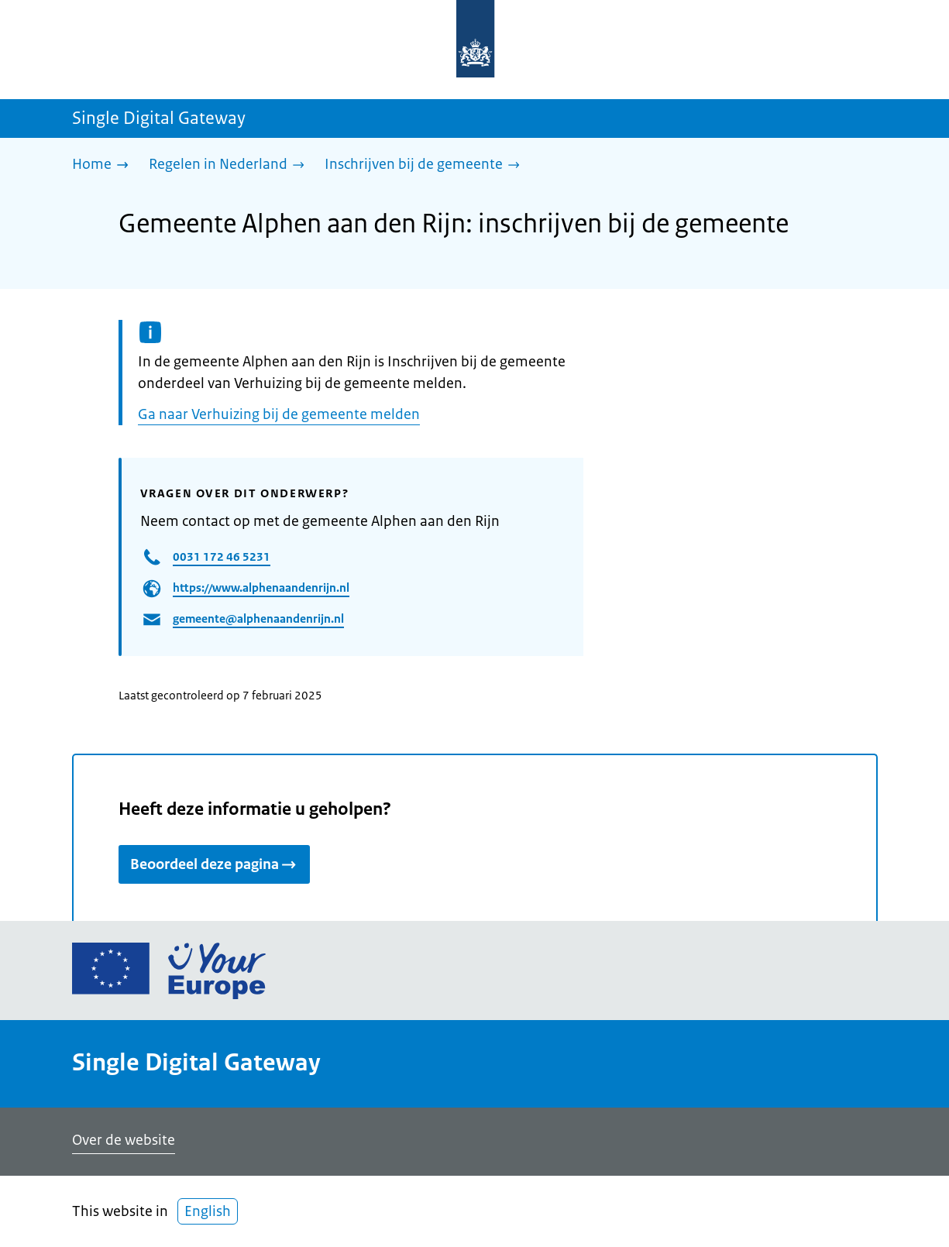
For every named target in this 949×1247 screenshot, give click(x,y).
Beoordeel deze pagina (214, 864)
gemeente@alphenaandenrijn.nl (258, 618)
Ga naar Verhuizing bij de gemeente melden (279, 414)
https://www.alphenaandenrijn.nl (261, 587)
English (207, 1211)
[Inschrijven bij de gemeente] (426, 165)
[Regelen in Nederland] (230, 165)
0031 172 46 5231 (221, 556)
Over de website (123, 1140)
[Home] (104, 165)
